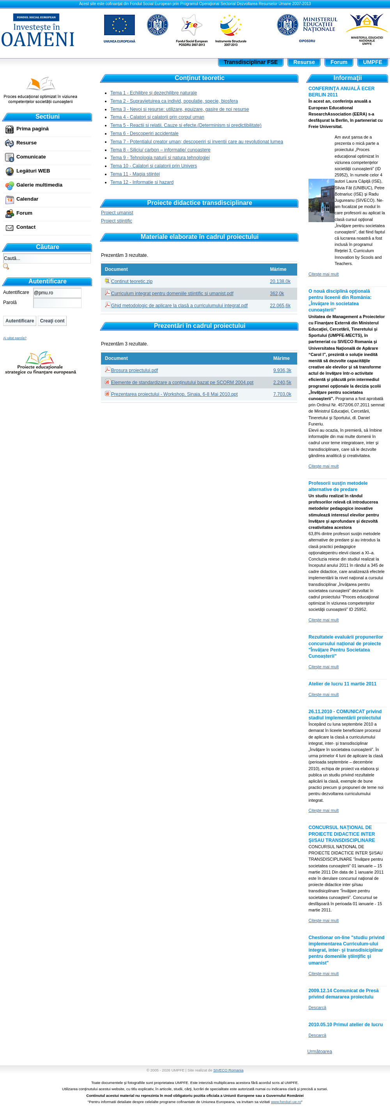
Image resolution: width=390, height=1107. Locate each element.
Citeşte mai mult (323, 274)
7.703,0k (282, 394)
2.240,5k (282, 382)
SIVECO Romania (228, 1070)
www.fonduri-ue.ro (286, 1102)
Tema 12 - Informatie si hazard (142, 182)
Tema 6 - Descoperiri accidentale (144, 133)
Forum (24, 213)
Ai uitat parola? (15, 338)
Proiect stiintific (116, 221)
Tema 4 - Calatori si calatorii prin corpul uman (157, 117)
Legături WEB (33, 171)
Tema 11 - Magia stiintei (135, 174)
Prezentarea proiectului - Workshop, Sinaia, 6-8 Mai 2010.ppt (174, 394)
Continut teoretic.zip (131, 281)
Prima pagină (32, 129)
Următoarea (319, 1051)
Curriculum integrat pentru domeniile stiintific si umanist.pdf (172, 293)
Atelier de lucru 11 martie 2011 (342, 684)
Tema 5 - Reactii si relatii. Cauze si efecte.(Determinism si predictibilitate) (185, 125)
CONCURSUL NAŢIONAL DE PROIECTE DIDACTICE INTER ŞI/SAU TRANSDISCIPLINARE (341, 834)
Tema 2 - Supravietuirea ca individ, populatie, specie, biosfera (174, 101)
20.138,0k (280, 281)
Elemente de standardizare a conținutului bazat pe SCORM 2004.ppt (182, 382)
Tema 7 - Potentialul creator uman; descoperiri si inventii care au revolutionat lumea (196, 141)
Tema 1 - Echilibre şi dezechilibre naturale (153, 93)
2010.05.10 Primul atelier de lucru (345, 1024)
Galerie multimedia (39, 185)
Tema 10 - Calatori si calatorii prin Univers (153, 166)
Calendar (27, 199)
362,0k (277, 293)
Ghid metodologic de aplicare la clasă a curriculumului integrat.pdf (179, 305)
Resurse (26, 143)
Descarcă (317, 1007)
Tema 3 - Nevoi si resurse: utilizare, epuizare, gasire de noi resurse (179, 109)
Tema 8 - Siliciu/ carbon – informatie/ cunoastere (160, 150)
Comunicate (31, 157)
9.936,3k (282, 370)
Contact (25, 227)
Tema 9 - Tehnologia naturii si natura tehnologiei (160, 157)
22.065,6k (280, 305)
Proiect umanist (117, 212)
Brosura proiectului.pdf (134, 370)
